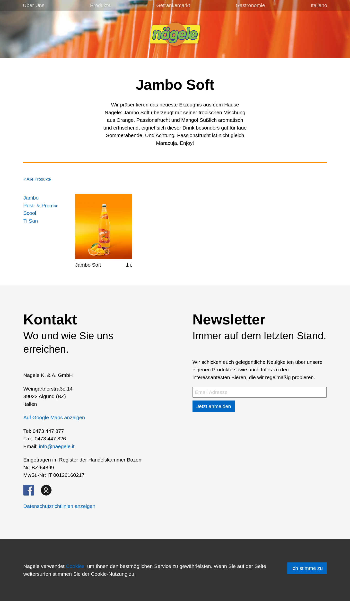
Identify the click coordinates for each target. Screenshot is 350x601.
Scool (29, 213)
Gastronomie (250, 5)
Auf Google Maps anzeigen (54, 417)
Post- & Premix (40, 205)
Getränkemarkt (173, 5)
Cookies (75, 566)
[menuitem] (319, 5)
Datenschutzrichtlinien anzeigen (59, 506)
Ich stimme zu (307, 568)
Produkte (100, 5)
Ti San (30, 221)
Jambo (31, 197)
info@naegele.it (56, 446)
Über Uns (33, 5)
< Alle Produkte (37, 179)
